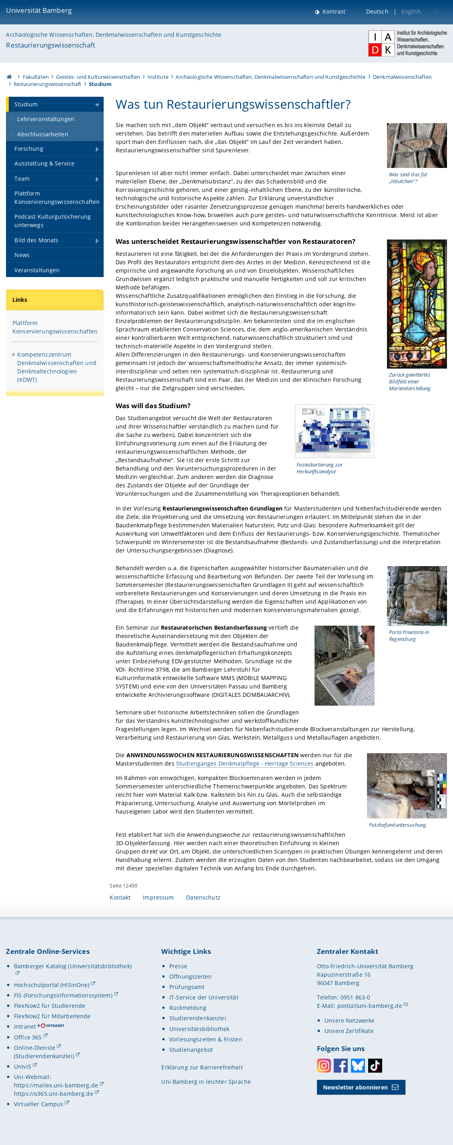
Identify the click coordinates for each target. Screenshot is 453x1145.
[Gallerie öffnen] (417, 145)
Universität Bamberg (39, 10)
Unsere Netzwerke (350, 1020)
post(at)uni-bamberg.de (369, 1005)
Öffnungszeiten (190, 976)
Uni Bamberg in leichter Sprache (206, 1081)
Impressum (158, 897)
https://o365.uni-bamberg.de (53, 1093)
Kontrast (333, 11)
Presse (178, 966)
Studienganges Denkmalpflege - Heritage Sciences (244, 763)
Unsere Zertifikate (349, 1031)
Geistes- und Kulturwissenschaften (98, 76)
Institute (158, 76)
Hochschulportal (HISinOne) (52, 985)
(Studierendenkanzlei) (44, 1056)
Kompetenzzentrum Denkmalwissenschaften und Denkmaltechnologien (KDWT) (56, 367)
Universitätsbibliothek (199, 1029)
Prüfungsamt (187, 987)
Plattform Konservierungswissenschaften (55, 327)
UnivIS (22, 1066)
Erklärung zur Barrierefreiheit (202, 1067)
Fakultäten (36, 76)
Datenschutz (203, 897)
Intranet (25, 1026)
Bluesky (358, 1066)
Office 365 (28, 1037)
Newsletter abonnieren (355, 1087)
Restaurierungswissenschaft (50, 45)
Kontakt (120, 897)
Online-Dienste (34, 1047)
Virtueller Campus (38, 1104)
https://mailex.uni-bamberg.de (56, 1085)
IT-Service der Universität (204, 997)
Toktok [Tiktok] (375, 1066)
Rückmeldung (188, 1007)
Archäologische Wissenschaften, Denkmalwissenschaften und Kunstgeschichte (113, 34)
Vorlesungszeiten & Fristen (206, 1039)
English (411, 11)
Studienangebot (191, 1049)
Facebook (341, 1066)
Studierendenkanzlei (197, 1018)
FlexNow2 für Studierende (49, 1005)
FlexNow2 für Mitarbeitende (52, 1016)
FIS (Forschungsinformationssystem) (63, 995)
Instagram (324, 1066)
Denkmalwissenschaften (402, 76)
